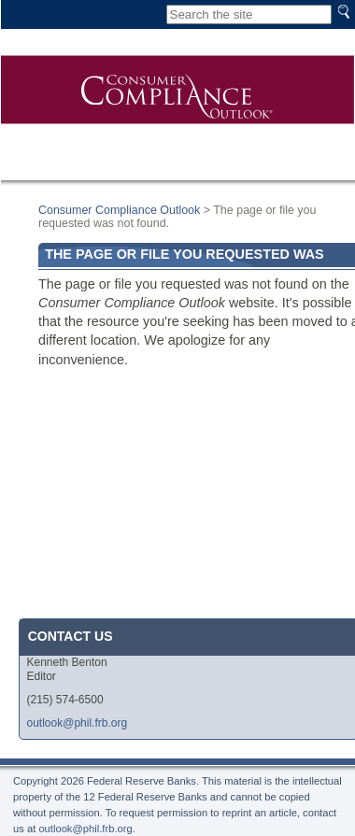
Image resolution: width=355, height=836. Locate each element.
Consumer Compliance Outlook (119, 210)
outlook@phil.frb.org (77, 723)
